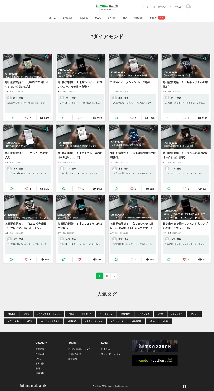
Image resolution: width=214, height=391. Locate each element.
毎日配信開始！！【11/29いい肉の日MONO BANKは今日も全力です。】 (132, 226)
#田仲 (152, 321)
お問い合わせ (74, 354)
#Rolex (194, 314)
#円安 (29, 321)
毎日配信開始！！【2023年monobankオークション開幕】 (185, 155)
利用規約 (105, 349)
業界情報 (111, 18)
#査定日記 (125, 314)
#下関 (160, 314)
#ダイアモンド (117, 321)
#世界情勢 (72, 321)
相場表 (157, 18)
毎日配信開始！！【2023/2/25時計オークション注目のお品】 (28, 84)
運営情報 (72, 359)
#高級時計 (136, 321)
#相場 (71, 314)
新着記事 (67, 18)
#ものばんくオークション (48, 314)
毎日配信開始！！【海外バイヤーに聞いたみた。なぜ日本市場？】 (80, 84)
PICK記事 (84, 18)
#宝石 (26, 314)
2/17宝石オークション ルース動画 (130, 82)
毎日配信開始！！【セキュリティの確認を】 (185, 84)
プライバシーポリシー (112, 354)
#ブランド (86, 314)
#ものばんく (143, 314)
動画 (125, 18)
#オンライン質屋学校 (50, 321)
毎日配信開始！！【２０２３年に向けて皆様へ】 (80, 226)
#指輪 (165, 321)
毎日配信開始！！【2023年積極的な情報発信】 (133, 155)
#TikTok (12, 314)
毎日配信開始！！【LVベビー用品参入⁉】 (26, 155)
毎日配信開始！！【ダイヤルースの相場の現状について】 (80, 155)
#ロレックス (176, 314)
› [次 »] (114, 276)
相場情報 (138, 18)
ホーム (52, 18)
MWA (98, 18)
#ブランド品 (13, 321)
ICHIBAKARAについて (79, 349)
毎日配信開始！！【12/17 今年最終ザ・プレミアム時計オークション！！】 (26, 226)
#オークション (106, 314)
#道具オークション (93, 321)
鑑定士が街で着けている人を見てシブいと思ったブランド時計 (185, 226)
